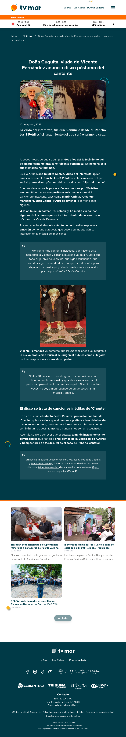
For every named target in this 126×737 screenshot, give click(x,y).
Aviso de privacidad (59, 712)
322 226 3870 (65, 698)
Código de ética (20, 712)
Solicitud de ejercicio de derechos (63, 716)
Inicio (14, 36)
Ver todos (63, 618)
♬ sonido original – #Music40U (73, 469)
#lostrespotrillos (76, 459)
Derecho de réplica (38, 712)
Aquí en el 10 (23, 25)
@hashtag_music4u (37, 459)
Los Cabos (58, 660)
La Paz (43, 660)
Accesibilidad (77, 712)
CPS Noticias (98, 25)
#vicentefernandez (48, 467)
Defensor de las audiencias (99, 712)
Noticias (28, 36)
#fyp (94, 467)
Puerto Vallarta (77, 660)
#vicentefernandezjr (42, 463)
